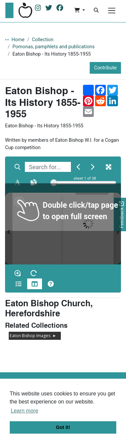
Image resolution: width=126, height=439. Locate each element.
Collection (42, 40)
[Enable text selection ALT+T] (17, 182)
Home (18, 40)
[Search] (96, 10)
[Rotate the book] (33, 273)
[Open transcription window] (33, 182)
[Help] (50, 283)
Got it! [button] (63, 427)
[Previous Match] (78, 167)
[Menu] (112, 10)
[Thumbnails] (34, 283)
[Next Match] (92, 167)
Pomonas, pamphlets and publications (53, 47)
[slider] (53, 182)
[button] (79, 10)
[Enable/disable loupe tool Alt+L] (17, 273)
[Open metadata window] (18, 283)
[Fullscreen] (108, 167)
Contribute (105, 68)
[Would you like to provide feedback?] (120, 215)
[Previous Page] (8, 228)
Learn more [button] (24, 411)
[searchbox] (48, 167)
